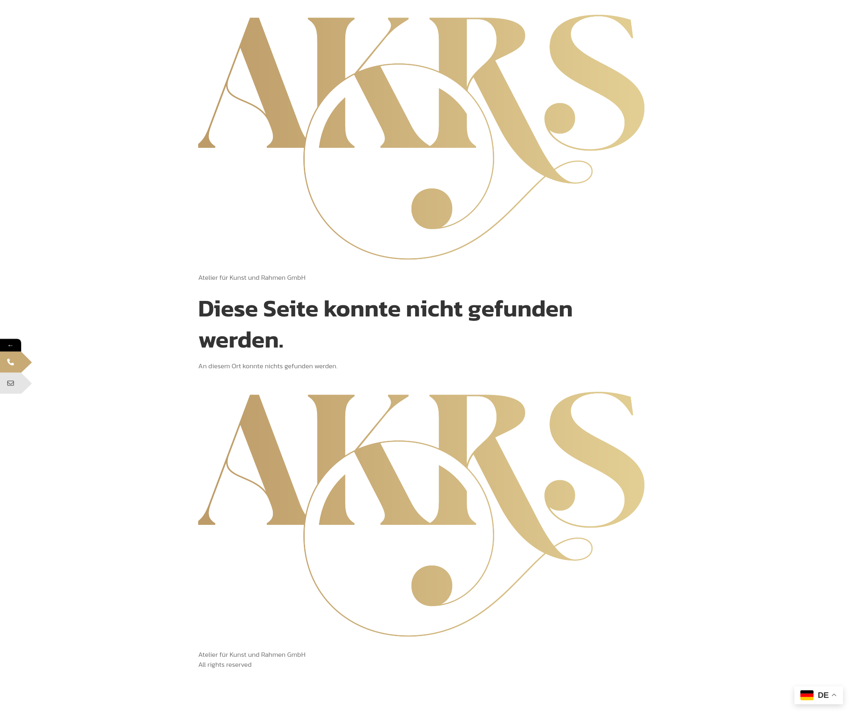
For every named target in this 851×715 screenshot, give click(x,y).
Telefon (21, 366)
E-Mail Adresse (22, 388)
